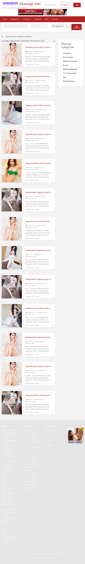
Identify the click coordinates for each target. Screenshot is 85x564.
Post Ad (54, 19)
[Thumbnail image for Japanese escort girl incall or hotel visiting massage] (12, 315)
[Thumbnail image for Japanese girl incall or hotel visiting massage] (12, 141)
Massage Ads (30, 3)
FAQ (46, 19)
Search (77, 27)
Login (77, 5)
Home (5, 19)
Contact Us (27, 19)
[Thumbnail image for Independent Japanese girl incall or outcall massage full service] (12, 286)
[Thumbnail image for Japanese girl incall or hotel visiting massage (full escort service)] (12, 112)
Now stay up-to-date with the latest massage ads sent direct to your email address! (31, 464)
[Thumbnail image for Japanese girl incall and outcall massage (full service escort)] (12, 83)
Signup (64, 5)
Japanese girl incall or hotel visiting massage (45, 134)
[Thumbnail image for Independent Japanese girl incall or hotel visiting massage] (12, 344)
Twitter (49, 441)
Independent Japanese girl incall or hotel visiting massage (50, 337)
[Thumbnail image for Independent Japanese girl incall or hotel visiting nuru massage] (12, 199)
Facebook (49, 435)
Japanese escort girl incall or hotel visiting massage (48, 308)
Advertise (37, 19)
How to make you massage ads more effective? (31, 487)
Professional (31, 109)
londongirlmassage (38, 51)
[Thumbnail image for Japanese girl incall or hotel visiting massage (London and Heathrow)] (12, 54)
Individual (30, 80)
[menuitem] (51, 5)
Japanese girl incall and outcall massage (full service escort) (51, 76)
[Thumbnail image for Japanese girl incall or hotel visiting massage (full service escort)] (12, 170)
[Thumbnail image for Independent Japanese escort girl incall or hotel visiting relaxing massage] (12, 257)
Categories (15, 19)
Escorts (30, 51)
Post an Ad (51, 5)
